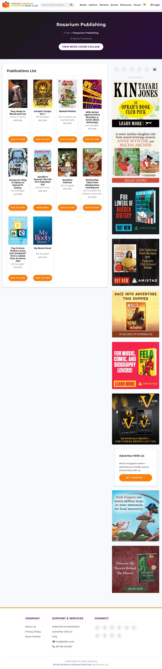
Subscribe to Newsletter (66, 626)
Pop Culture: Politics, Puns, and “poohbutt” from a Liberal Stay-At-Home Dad (17, 254)
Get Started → (136, 477)
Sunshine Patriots (67, 181)
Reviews (104, 5)
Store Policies (33, 636)
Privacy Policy (33, 631)
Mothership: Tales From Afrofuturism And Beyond (92, 184)
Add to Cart (18, 139)
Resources (126, 5)
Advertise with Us (62, 631)
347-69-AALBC (62, 646)
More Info (43, 207)
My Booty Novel (42, 248)
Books (83, 5)
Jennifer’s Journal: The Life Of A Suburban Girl (43, 180)
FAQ (54, 636)
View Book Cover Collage (81, 46)
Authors (93, 5)
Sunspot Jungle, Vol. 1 (43, 112)
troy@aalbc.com (63, 641)
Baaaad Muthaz (67, 111)
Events (114, 5)
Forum (137, 5)
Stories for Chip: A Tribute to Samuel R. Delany (18, 184)
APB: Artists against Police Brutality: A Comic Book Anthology (92, 117)
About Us (30, 626)
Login (155, 5)
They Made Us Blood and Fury (18, 112)
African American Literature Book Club (72, 664)
